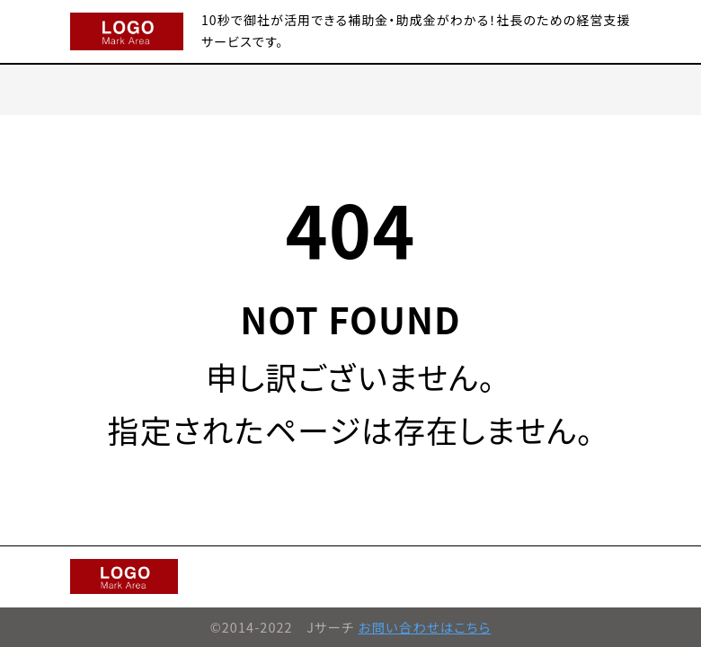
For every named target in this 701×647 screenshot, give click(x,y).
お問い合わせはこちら (425, 626)
